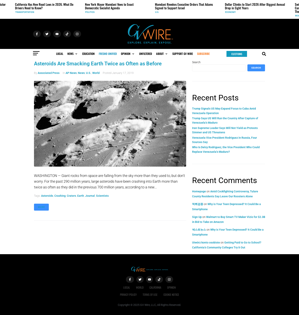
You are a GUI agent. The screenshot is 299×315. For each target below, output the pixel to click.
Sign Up (197, 217)
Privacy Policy (128, 294)
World (96, 72)
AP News (71, 72)
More (41, 207)
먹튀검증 (197, 204)
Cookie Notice (171, 294)
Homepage (199, 191)
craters (71, 195)
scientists (102, 195)
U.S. (157, 12)
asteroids (47, 195)
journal (90, 195)
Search (196, 62)
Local (126, 287)
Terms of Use (150, 294)
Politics (90, 12)
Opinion (171, 287)
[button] (73, 54)
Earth (80, 195)
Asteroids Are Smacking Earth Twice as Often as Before (98, 64)
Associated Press (48, 72)
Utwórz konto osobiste (206, 242)
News (81, 72)
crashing (60, 195)
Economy (230, 12)
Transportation (24, 12)
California (155, 287)
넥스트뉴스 (199, 229)
